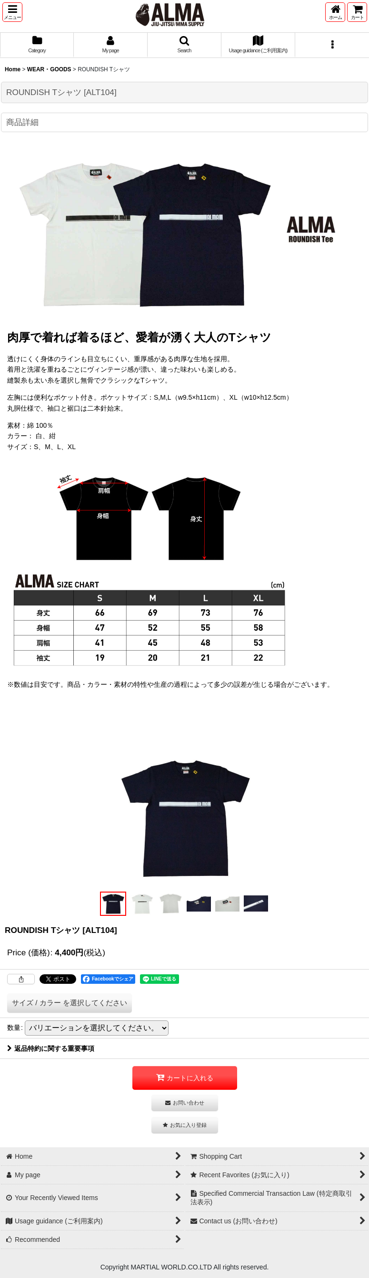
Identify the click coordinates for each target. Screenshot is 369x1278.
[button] (12, 12)
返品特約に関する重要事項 (50, 1048)
